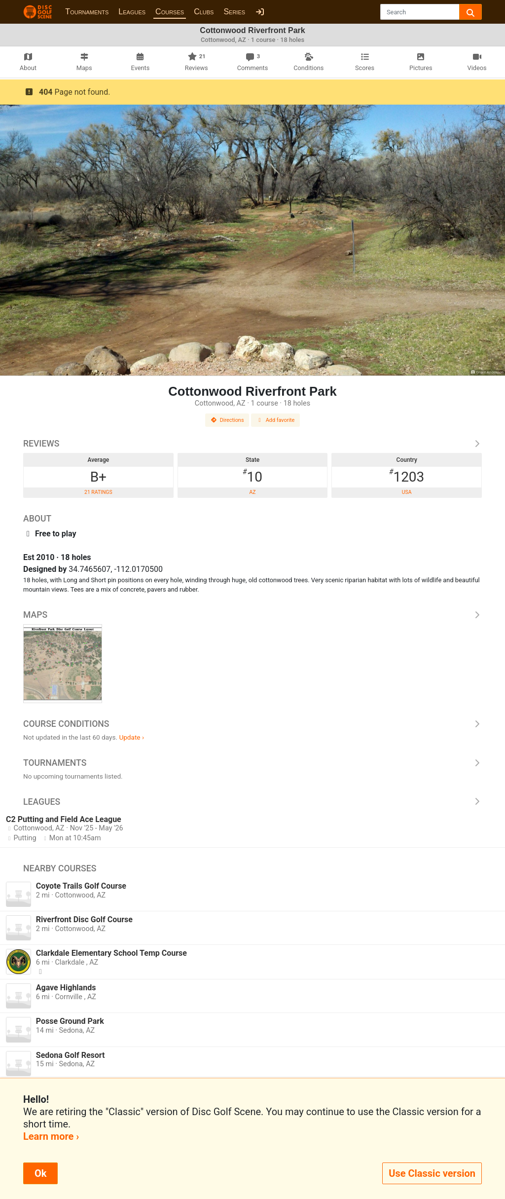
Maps (252, 615)
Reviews (252, 444)
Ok (40, 1173)
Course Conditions (252, 724)
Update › (131, 737)
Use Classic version (432, 1173)
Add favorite (275, 420)
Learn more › (51, 1136)
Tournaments (86, 11)
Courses (169, 11)
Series (234, 11)
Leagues (131, 11)
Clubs (204, 11)
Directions (227, 420)
